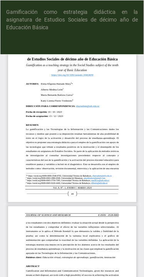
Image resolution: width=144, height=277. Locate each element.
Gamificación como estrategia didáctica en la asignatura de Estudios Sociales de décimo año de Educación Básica (72, 19)
